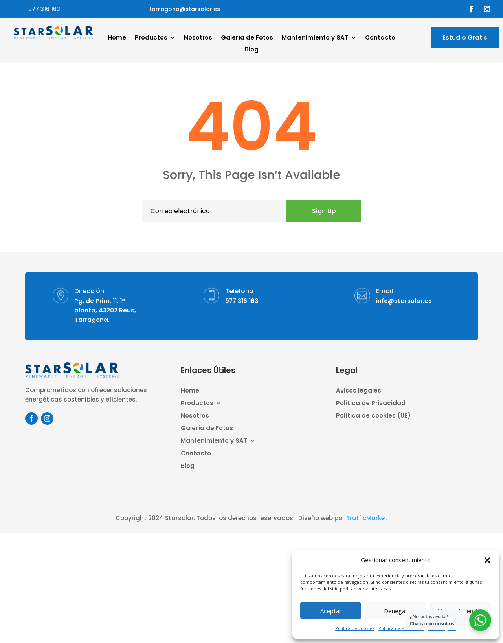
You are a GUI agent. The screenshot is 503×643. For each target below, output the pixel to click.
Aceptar (330, 611)
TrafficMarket (366, 518)
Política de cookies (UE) (373, 416)
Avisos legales (358, 391)
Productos (151, 38)
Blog (252, 50)
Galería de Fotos (247, 38)
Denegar (396, 611)
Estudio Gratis (464, 37)
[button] (487, 560)
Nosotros (198, 38)
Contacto (380, 38)
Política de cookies (354, 628)
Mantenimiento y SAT (315, 38)
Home (117, 38)
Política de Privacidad (401, 628)
